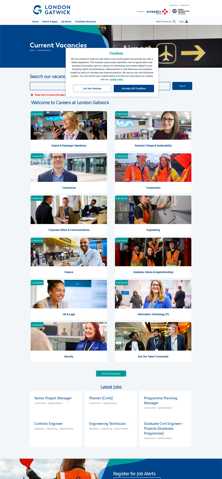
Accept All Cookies (134, 88)
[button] (183, 21)
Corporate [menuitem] (184, 5)
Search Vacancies (166, 21)
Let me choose (92, 88)
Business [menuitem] (174, 5)
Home (32, 50)
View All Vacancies (111, 373)
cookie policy (116, 79)
